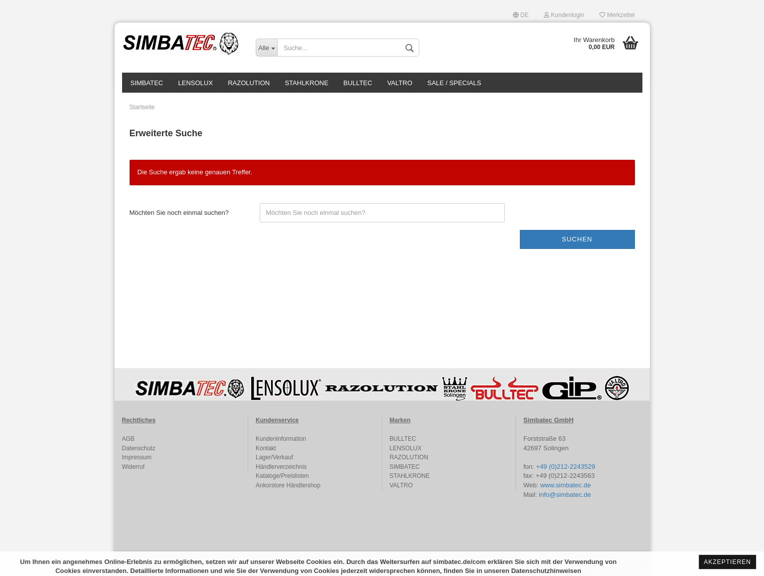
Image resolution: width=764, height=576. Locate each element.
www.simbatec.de (565, 485)
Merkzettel (617, 15)
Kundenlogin (564, 15)
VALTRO (399, 83)
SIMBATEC (147, 83)
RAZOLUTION (249, 83)
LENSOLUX (195, 83)
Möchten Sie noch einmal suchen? (179, 212)
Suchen (577, 239)
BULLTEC (357, 83)
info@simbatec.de (565, 494)
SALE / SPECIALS (454, 83)
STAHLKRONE (306, 83)
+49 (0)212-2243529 (565, 466)
